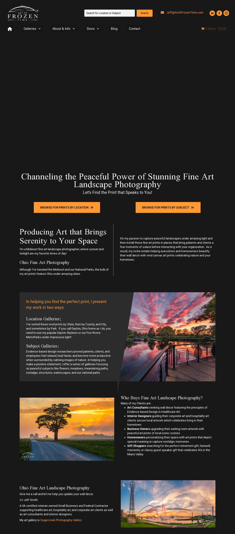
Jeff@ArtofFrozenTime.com (184, 12)
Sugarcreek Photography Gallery (61, 520)
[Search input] (109, 13)
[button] (145, 13)
